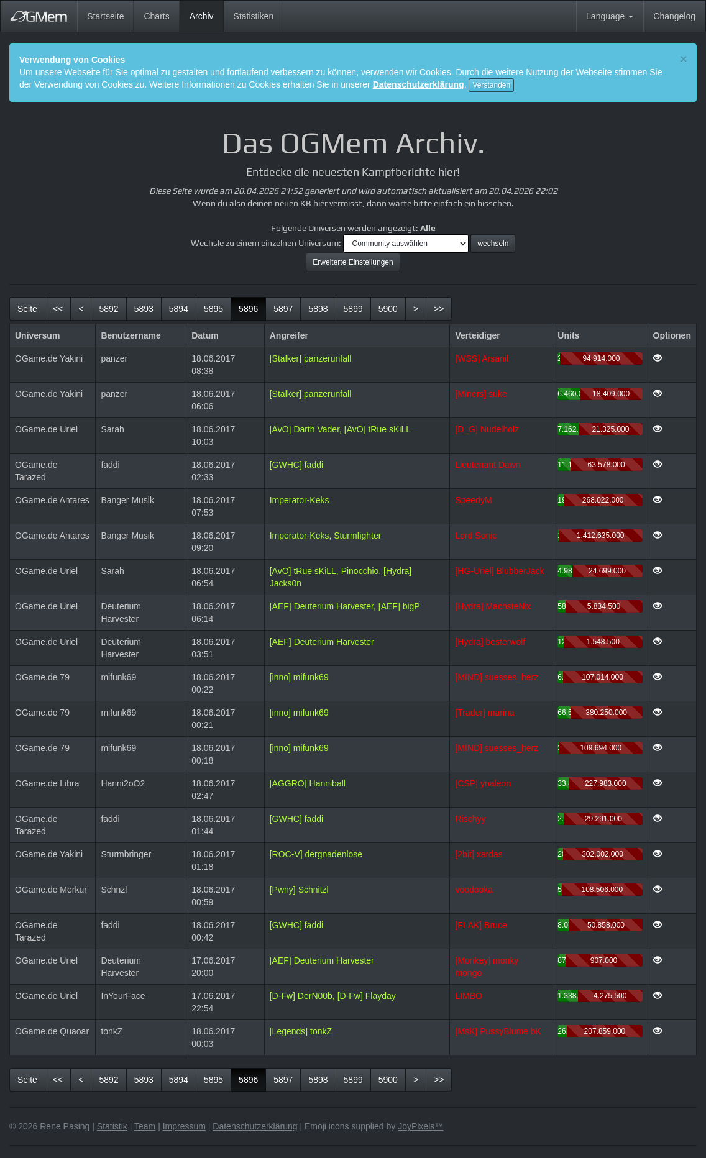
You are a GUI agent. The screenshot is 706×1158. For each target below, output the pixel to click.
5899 (353, 309)
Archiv (207, 15)
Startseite (105, 16)
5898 (318, 309)
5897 (283, 309)
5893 (144, 309)
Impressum (184, 1126)
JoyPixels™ (420, 1126)
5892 (108, 309)
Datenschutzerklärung (418, 84)
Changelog (674, 16)
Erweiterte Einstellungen (353, 262)
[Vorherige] (80, 309)
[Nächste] (415, 309)
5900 (388, 309)
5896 (252, 308)
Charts (156, 16)
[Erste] (58, 309)
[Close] (683, 58)
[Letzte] (439, 309)
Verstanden (491, 85)
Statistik (112, 1126)
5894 (178, 309)
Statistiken (254, 16)
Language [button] (609, 16)
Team (144, 1126)
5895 (213, 309)
